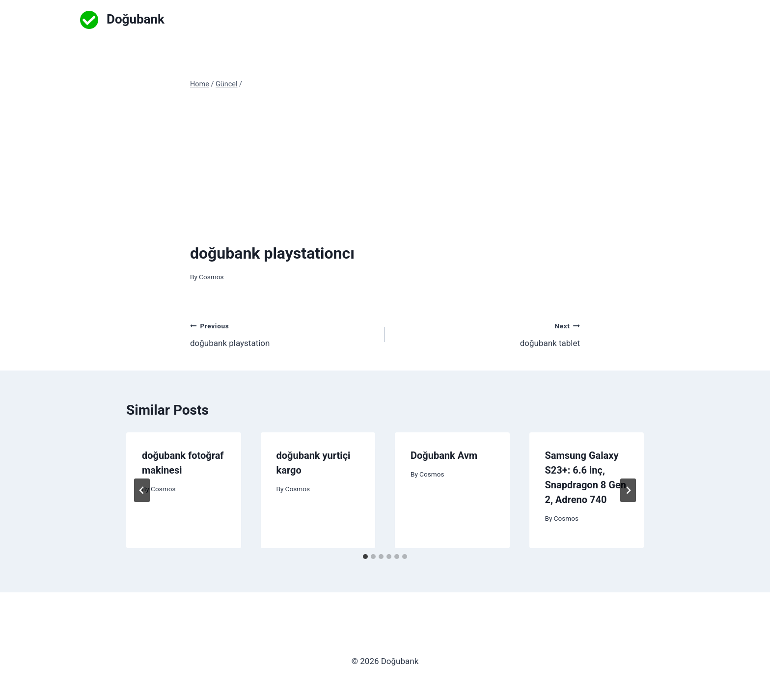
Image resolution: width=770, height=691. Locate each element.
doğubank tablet (486, 333)
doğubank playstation (283, 333)
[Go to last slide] (142, 490)
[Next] (628, 490)
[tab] (365, 556)
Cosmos (211, 277)
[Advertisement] (385, 166)
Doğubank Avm (444, 455)
